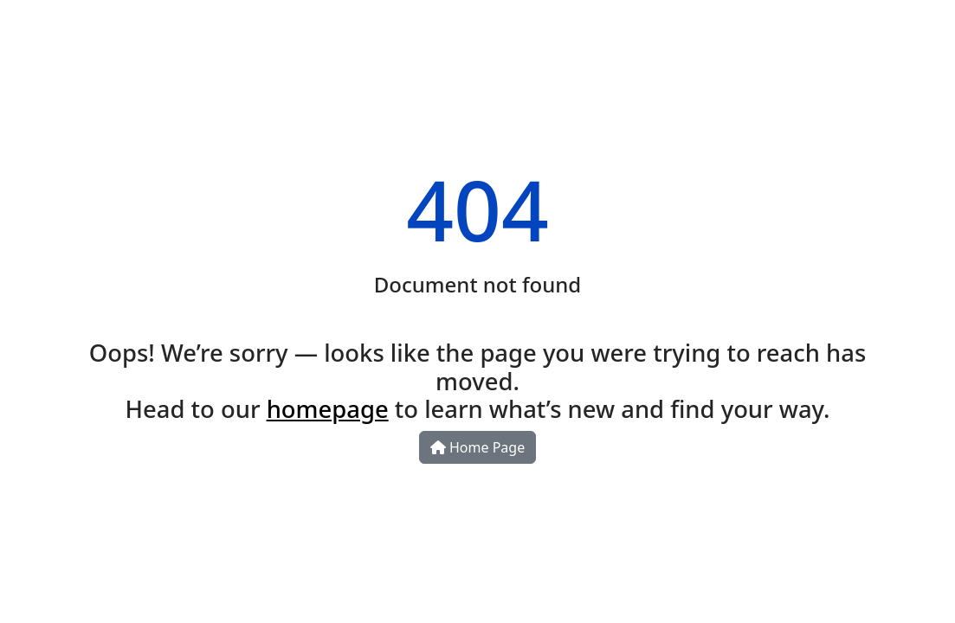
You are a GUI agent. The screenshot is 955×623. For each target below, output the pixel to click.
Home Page (477, 447)
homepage (328, 409)
